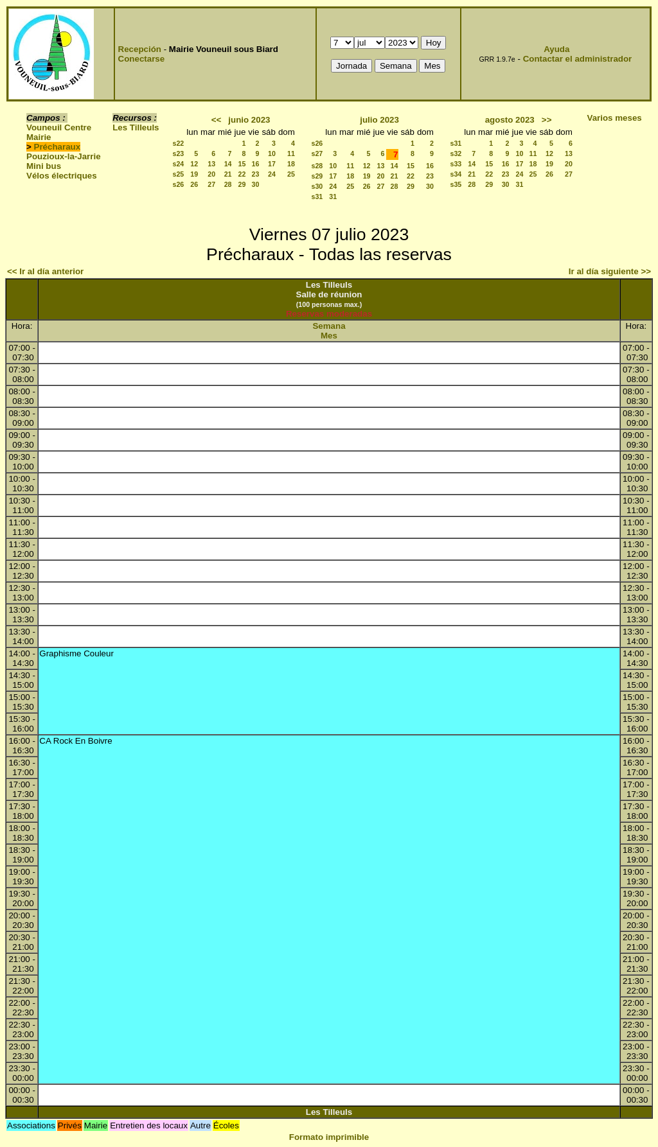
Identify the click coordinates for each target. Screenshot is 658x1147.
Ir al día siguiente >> (610, 271)
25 (291, 174)
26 (194, 184)
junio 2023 (249, 120)
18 (291, 164)
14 (228, 164)
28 (228, 184)
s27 (317, 153)
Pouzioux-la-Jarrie (63, 156)
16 (256, 164)
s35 (456, 184)
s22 (178, 143)
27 (211, 184)
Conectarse (141, 59)
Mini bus (43, 166)
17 (272, 164)
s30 (317, 186)
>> (547, 120)
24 (272, 174)
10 (272, 153)
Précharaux (57, 147)
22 (241, 174)
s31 (317, 196)
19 (194, 174)
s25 (178, 174)
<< (216, 120)
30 (256, 184)
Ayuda (556, 49)
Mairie (38, 137)
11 (291, 153)
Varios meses (614, 118)
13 (211, 164)
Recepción (139, 49)
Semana (328, 326)
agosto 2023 (510, 120)
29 (241, 184)
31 (333, 196)
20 (211, 174)
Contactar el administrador (577, 59)
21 (228, 174)
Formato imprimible (329, 1137)
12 (194, 164)
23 (256, 174)
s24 (178, 164)
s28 (317, 166)
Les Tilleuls (135, 127)
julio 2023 (379, 120)
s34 (456, 174)
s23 (178, 153)
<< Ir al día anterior (45, 271)
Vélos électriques (61, 175)
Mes (329, 335)
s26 (178, 184)
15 (241, 164)
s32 (456, 153)
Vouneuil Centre (58, 127)
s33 (456, 164)
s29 (317, 176)
